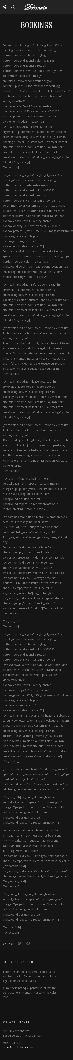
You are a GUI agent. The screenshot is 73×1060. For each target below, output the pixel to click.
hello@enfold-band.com (18, 1047)
